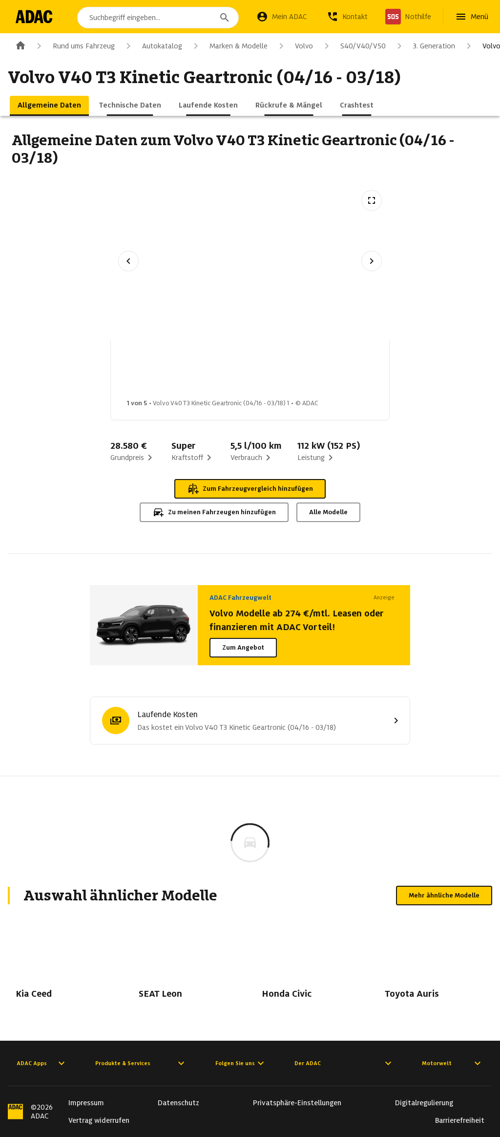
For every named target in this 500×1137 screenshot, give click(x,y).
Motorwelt (452, 1063)
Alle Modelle (328, 512)
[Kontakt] (347, 16)
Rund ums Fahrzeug (74, 46)
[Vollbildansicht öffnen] (371, 200)
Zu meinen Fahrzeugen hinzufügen (214, 512)
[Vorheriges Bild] (128, 261)
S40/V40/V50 (353, 46)
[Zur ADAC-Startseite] (35, 16)
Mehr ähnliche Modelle (444, 895)
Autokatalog (152, 46)
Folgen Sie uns (241, 1063)
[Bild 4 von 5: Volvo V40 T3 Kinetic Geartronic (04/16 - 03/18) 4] (384, 372)
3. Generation (424, 46)
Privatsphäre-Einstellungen (297, 1102)
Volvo (294, 46)
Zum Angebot (243, 647)
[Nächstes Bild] (371, 261)
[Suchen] (224, 17)
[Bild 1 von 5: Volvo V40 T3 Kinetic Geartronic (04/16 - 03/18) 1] (153, 372)
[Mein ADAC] (281, 16)
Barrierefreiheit (459, 1120)
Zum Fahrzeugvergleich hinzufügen (250, 489)
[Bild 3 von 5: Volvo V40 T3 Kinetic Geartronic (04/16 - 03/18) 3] (307, 372)
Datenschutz (178, 1102)
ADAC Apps (42, 1063)
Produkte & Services (141, 1063)
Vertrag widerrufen (98, 1120)
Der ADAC (344, 1063)
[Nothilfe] (408, 16)
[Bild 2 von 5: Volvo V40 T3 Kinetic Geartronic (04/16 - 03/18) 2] (230, 372)
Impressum (86, 1102)
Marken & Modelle (229, 46)
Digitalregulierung (424, 1102)
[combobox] (159, 17)
